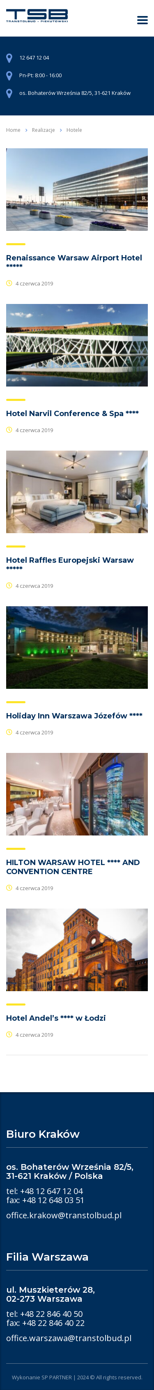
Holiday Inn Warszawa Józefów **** (74, 715)
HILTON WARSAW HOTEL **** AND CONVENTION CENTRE (73, 867)
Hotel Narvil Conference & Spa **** (72, 413)
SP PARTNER (56, 1377)
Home (13, 130)
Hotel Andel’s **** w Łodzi (56, 1018)
